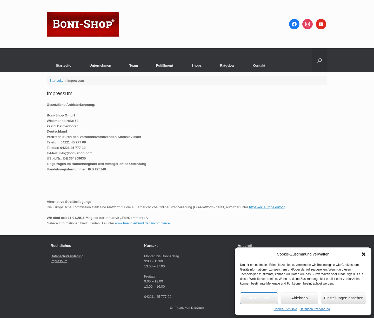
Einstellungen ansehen (343, 298)
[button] (363, 254)
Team (133, 65)
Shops (196, 65)
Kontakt (259, 65)
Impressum (59, 261)
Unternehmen (100, 65)
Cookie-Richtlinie (285, 309)
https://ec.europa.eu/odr (267, 207)
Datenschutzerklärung (315, 309)
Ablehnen (299, 298)
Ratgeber (227, 65)
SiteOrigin (197, 307)
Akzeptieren (259, 298)
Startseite (63, 65)
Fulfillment (164, 65)
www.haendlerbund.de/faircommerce (142, 223)
